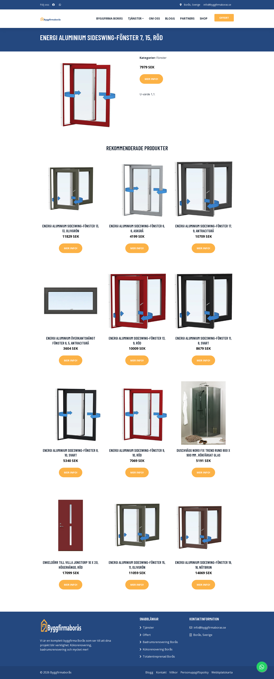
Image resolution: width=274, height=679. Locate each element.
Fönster (161, 58)
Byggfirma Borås (109, 18)
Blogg (170, 18)
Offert (147, 635)
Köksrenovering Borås (157, 649)
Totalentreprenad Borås (159, 656)
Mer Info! (151, 79)
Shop (203, 18)
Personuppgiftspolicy (195, 672)
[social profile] (53, 4)
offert (224, 17)
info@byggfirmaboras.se (217, 4)
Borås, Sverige (192, 4)
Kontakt (161, 672)
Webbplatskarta (222, 672)
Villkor (173, 672)
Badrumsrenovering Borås (160, 642)
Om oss (154, 18)
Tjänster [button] (135, 18)
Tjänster (148, 627)
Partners (187, 18)
